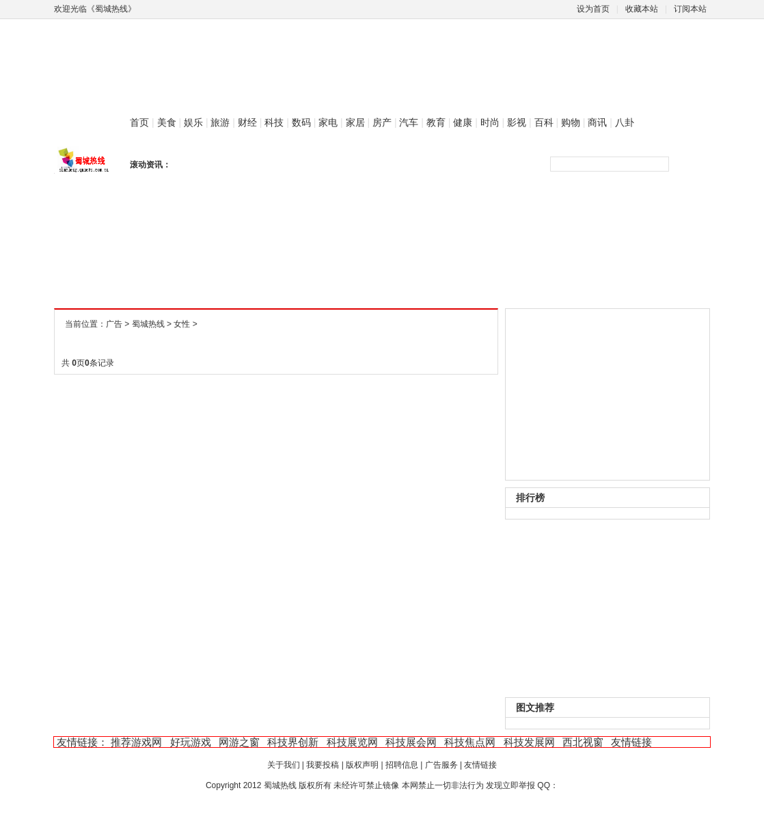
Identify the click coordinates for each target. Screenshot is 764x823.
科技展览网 (352, 742)
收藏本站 (641, 9)
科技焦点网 (469, 742)
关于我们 (283, 765)
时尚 (490, 122)
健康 (462, 122)
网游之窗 (239, 742)
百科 (544, 122)
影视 (516, 122)
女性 (182, 324)
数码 (301, 122)
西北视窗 (582, 742)
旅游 (220, 122)
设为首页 (593, 9)
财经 (247, 122)
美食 (166, 122)
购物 (570, 122)
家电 (328, 122)
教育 (436, 122)
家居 (355, 122)
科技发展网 (529, 742)
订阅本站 (690, 9)
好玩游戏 (190, 742)
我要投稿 (322, 765)
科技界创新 (292, 742)
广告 (114, 324)
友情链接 (631, 742)
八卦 (624, 122)
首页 (139, 122)
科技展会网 (411, 742)
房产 (382, 122)
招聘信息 (401, 765)
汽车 (408, 122)
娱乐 (193, 122)
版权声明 (362, 765)
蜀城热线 (148, 324)
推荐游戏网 (136, 742)
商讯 (597, 122)
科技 (274, 122)
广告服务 (441, 765)
